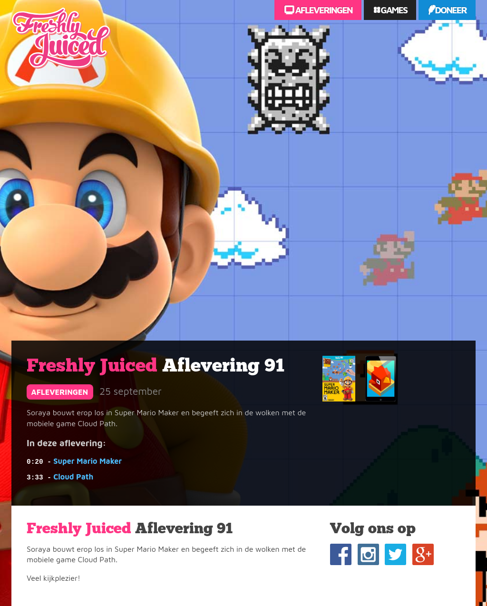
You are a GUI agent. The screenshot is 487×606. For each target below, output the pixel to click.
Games (393, 9)
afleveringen (59, 392)
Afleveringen (322, 9)
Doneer (451, 9)
